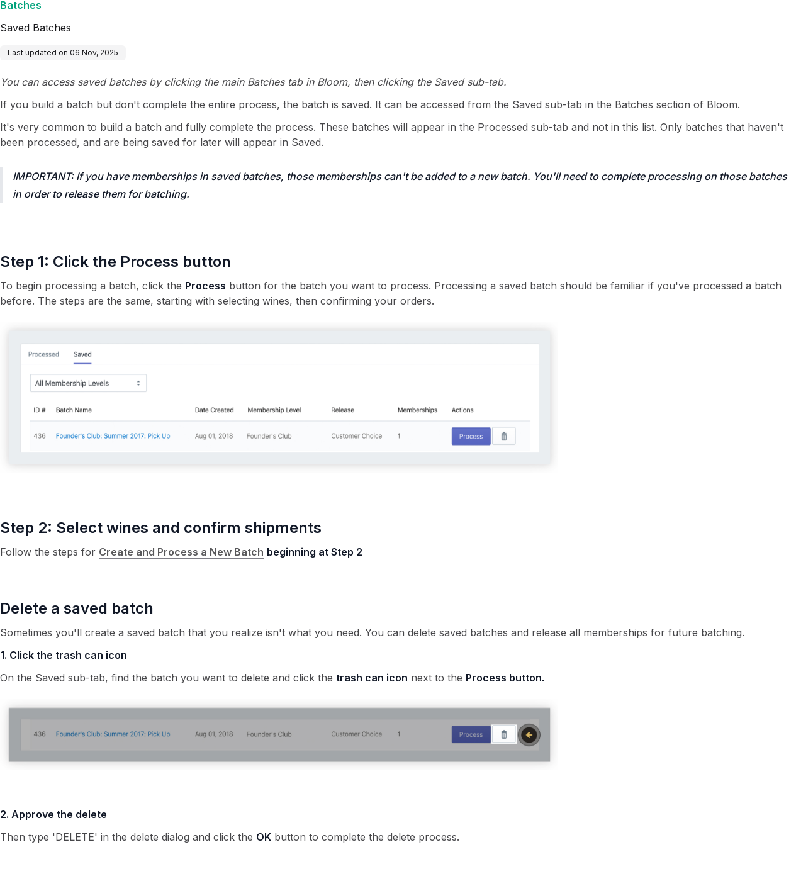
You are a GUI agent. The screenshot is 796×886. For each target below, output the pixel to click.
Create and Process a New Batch (181, 552)
